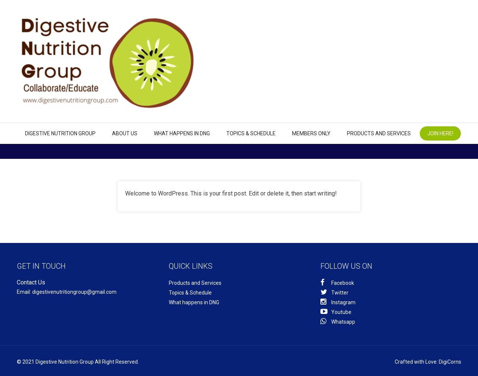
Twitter (334, 292)
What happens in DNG (182, 133)
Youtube (335, 311)
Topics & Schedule (251, 133)
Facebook (337, 282)
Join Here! (440, 133)
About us (124, 133)
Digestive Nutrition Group (60, 133)
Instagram (338, 301)
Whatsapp (337, 321)
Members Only (311, 133)
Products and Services (379, 133)
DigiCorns (450, 362)
